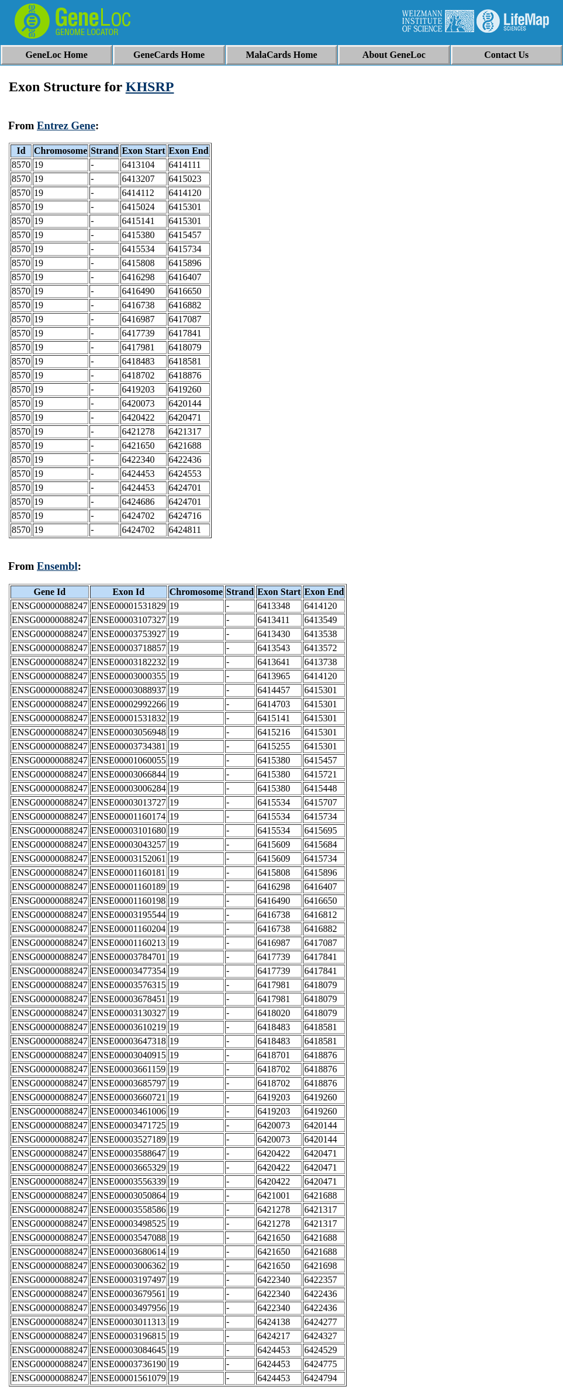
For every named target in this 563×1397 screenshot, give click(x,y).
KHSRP (150, 86)
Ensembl (57, 566)
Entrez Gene (66, 125)
